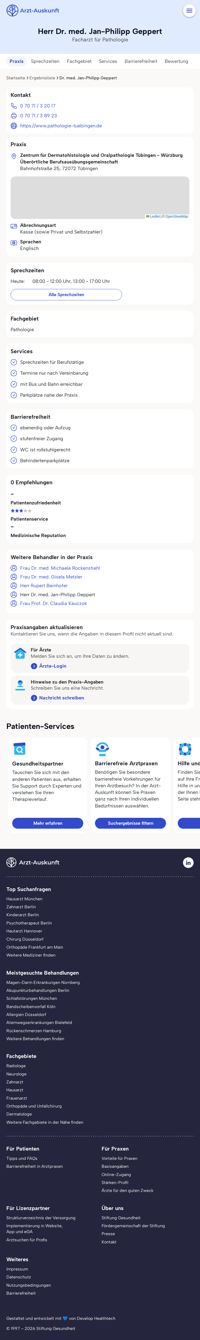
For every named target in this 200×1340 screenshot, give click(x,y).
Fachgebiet (79, 61)
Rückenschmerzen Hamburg (33, 1030)
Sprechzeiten (45, 61)
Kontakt (109, 1241)
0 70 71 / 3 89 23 (38, 116)
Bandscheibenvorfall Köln (30, 1006)
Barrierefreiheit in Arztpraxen (34, 1166)
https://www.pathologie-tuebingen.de (61, 126)
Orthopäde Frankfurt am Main (34, 947)
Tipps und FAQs (21, 1158)
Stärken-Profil (115, 1182)
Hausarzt (14, 1089)
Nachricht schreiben (61, 698)
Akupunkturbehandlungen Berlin (37, 990)
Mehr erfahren (47, 823)
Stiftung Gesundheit (121, 1217)
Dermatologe (19, 1114)
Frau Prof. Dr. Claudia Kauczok (53, 603)
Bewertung (176, 61)
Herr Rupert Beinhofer (44, 586)
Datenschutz (18, 1277)
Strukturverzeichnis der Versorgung (41, 1217)
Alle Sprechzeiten (66, 294)
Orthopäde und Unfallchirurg (34, 1106)
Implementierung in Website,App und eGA (34, 1228)
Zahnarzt (14, 1081)
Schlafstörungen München (31, 998)
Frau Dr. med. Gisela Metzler (51, 577)
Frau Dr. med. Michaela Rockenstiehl (60, 568)
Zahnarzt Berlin (21, 906)
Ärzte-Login (52, 666)
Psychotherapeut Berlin (29, 923)
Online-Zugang (116, 1174)
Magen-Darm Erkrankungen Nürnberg (43, 982)
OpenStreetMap (177, 216)
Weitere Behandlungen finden (35, 1038)
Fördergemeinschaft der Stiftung (133, 1225)
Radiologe (16, 1065)
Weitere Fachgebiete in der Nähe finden (44, 1122)
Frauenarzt (16, 1098)
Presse (108, 1233)
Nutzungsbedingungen (28, 1285)
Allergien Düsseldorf (26, 1014)
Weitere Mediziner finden (30, 955)
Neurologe (16, 1074)
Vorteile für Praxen (119, 1158)
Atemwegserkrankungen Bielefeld (39, 1022)
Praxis (17, 61)
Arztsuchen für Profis (26, 1239)
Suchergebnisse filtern (130, 823)
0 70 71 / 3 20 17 (37, 106)
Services (108, 61)
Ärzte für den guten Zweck (127, 1190)
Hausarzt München (24, 898)
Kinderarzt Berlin (22, 914)
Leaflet (153, 216)
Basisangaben (115, 1166)
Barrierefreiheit (141, 61)
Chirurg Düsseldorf (25, 939)
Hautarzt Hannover (24, 930)
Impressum (17, 1269)
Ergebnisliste (42, 77)
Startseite (15, 77)
